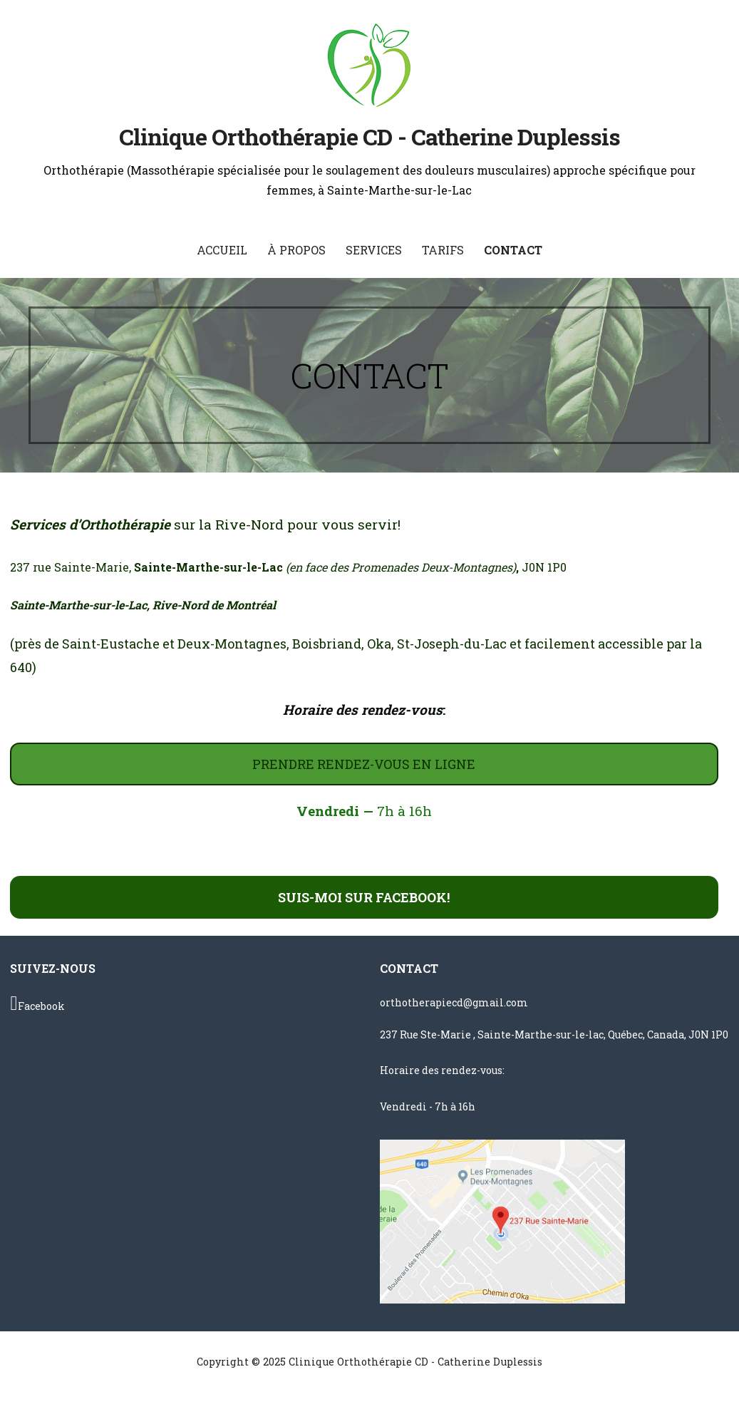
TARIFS (443, 249)
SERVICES (374, 249)
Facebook (37, 1003)
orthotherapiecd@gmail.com (454, 1002)
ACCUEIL (222, 249)
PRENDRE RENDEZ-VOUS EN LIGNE (363, 764)
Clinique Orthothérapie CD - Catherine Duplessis (370, 136)
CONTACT (513, 249)
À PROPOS (296, 249)
